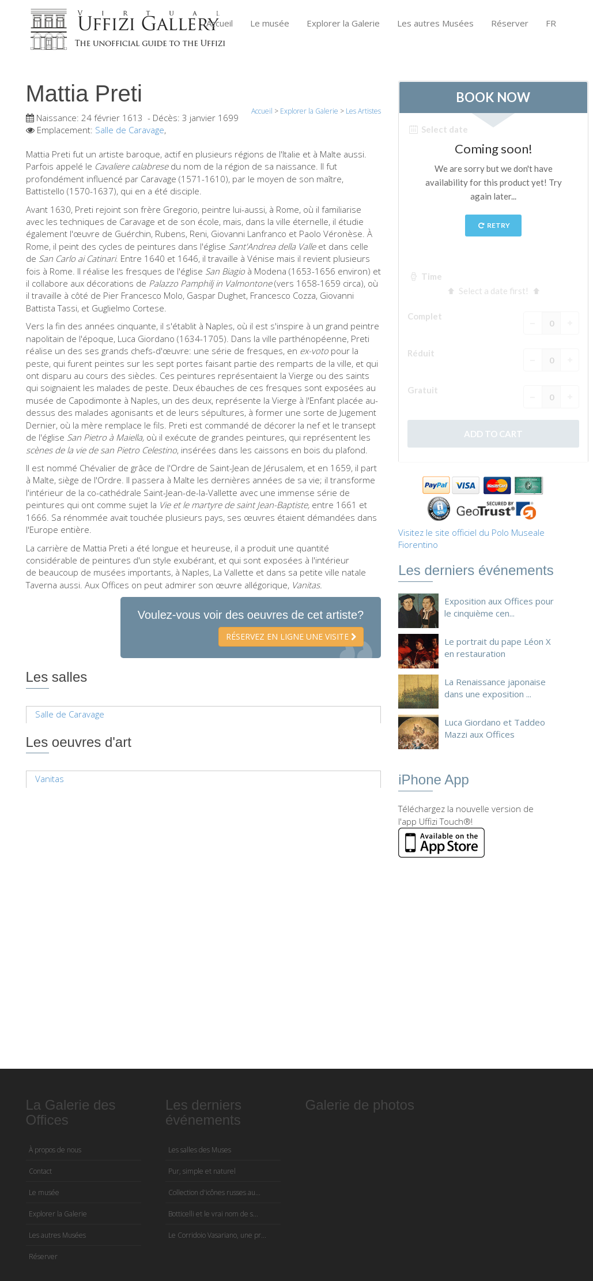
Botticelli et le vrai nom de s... (213, 1214)
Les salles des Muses (199, 1150)
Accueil (219, 23)
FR (551, 23)
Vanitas (49, 778)
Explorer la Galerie (343, 23)
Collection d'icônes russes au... (214, 1192)
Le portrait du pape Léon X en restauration (497, 647)
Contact (40, 1171)
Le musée (269, 23)
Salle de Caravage (129, 130)
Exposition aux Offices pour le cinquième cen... (499, 607)
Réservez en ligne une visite (291, 636)
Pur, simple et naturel (202, 1171)
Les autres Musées (435, 23)
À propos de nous (55, 1150)
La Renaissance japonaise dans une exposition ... (495, 688)
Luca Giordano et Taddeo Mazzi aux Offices (494, 728)
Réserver (509, 23)
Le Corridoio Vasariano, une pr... (217, 1235)
